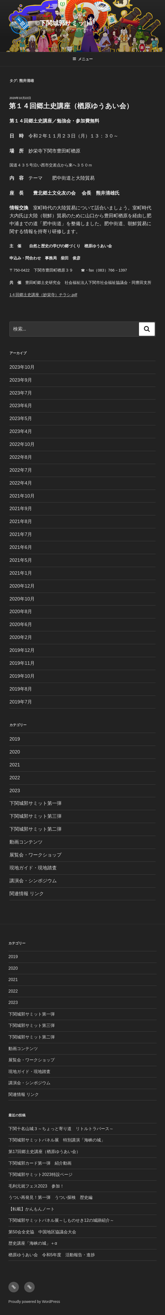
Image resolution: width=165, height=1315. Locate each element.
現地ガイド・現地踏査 (33, 867)
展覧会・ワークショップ (35, 855)
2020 (14, 752)
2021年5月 (20, 560)
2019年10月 (22, 676)
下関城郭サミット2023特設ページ (40, 1174)
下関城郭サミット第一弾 (35, 803)
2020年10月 (22, 599)
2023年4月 (20, 431)
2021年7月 (20, 534)
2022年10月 (22, 444)
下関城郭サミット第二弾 (35, 829)
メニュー (83, 59)
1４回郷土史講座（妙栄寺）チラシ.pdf (43, 295)
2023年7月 (20, 393)
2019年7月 (20, 702)
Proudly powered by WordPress (34, 1301)
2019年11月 (22, 663)
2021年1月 (20, 573)
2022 (14, 777)
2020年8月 (20, 611)
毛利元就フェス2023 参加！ (36, 1186)
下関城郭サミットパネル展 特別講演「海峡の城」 (56, 1140)
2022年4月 (20, 483)
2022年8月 (20, 457)
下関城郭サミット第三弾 (35, 816)
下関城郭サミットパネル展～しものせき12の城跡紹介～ (61, 1220)
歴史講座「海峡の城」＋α (32, 1243)
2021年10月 (22, 496)
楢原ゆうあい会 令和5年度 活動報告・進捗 (51, 1255)
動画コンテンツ (26, 842)
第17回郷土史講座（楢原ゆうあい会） (44, 1151)
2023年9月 (20, 380)
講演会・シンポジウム (33, 880)
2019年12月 (22, 650)
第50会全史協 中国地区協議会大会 (42, 1232)
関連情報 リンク (26, 893)
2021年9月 (20, 508)
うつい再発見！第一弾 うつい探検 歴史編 (50, 1197)
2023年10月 (22, 367)
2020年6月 (20, 624)
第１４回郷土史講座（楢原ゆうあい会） (71, 106)
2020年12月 (22, 586)
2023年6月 (20, 405)
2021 (14, 764)
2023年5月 (20, 418)
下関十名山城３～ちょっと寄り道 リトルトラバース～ (61, 1128)
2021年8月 (20, 521)
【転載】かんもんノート (31, 1209)
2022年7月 (20, 470)
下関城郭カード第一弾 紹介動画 (39, 1163)
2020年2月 (20, 637)
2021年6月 (20, 547)
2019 (14, 739)
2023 (14, 790)
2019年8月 (20, 689)
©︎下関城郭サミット (63, 23)
